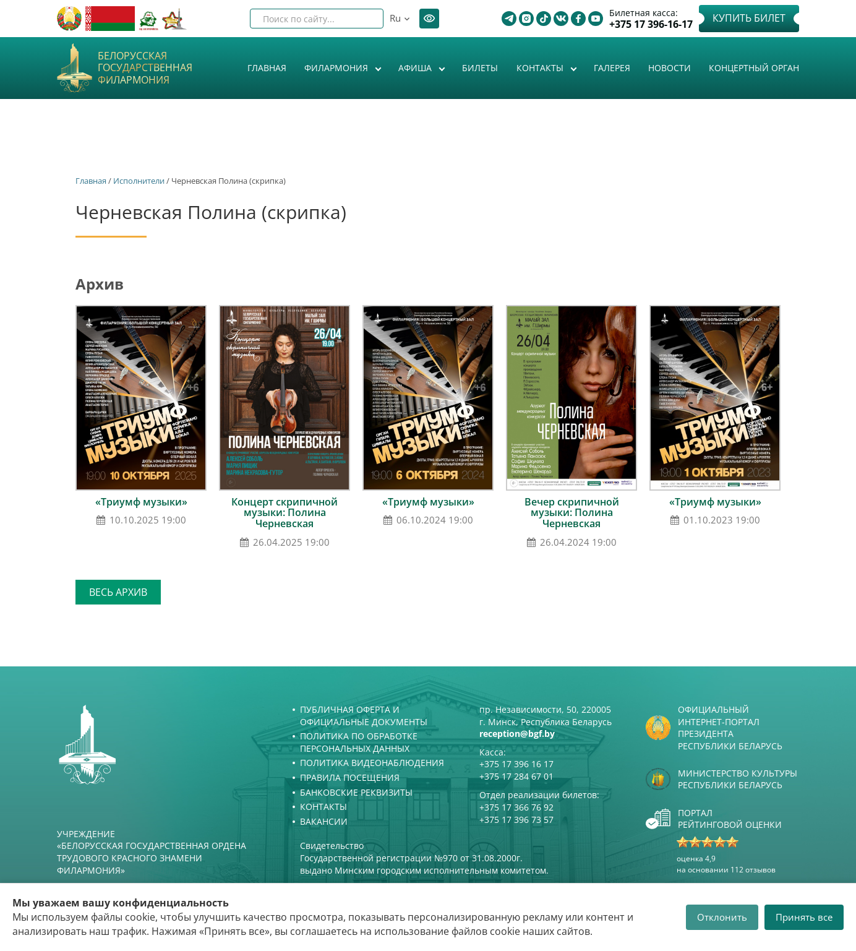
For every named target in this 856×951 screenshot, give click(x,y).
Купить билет (749, 18)
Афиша (416, 68)
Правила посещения (350, 777)
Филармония (337, 68)
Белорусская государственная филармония (145, 68)
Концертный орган (754, 68)
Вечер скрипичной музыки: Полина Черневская (571, 512)
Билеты (480, 68)
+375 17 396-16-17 (651, 24)
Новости (669, 68)
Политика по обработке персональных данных (358, 742)
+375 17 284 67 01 (516, 776)
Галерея (612, 68)
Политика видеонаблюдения (372, 762)
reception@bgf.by (517, 733)
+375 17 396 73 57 (516, 819)
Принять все (804, 917)
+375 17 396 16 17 (516, 764)
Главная (266, 68)
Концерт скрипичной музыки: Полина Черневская (284, 512)
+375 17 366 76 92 (516, 807)
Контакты (541, 68)
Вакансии (324, 821)
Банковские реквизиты (356, 792)
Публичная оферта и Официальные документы (363, 716)
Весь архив (118, 592)
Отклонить (722, 917)
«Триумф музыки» (141, 502)
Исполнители (139, 180)
